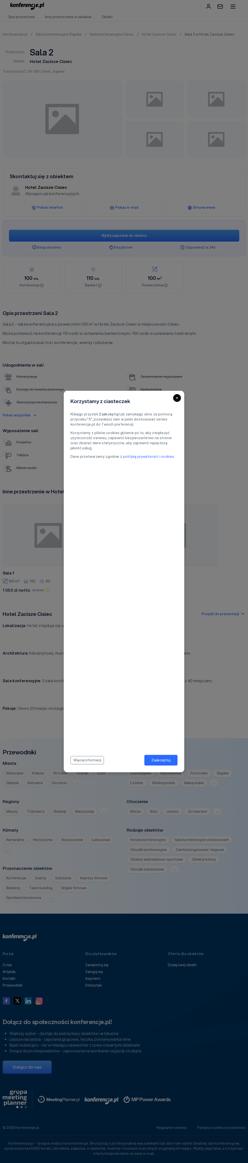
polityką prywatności (140, 456)
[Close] (177, 398)
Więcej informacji (87, 760)
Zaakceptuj (160, 760)
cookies (167, 456)
